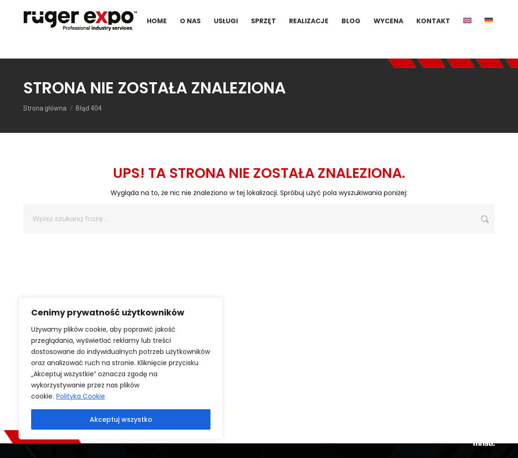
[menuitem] (467, 37)
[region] (121, 368)
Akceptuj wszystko (121, 419)
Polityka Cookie (80, 396)
